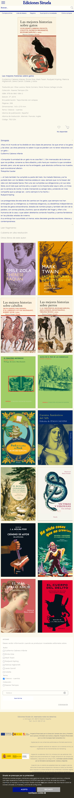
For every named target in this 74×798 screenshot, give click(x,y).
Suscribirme (18, 698)
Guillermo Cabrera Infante (13, 79)
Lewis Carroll (17, 81)
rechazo (48, 789)
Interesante (63, 704)
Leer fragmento (8, 228)
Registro (33, 13)
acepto (24, 789)
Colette (27, 81)
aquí (42, 782)
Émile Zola (30, 79)
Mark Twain (41, 79)
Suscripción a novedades (48, 13)
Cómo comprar (67, 13)
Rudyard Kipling (54, 79)
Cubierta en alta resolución (14, 233)
